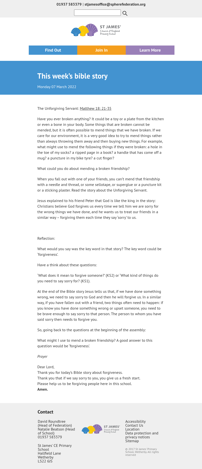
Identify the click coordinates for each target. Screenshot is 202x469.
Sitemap (132, 440)
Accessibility (135, 421)
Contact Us (134, 425)
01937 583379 (69, 4)
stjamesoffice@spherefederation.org (115, 4)
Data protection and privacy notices (141, 435)
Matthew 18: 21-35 (96, 108)
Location (132, 429)
